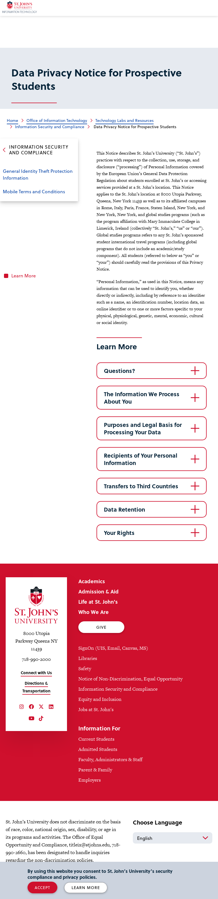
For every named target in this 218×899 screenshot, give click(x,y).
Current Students (96, 739)
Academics (91, 581)
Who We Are (93, 612)
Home (12, 120)
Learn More (23, 275)
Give (101, 627)
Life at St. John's (98, 601)
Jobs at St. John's (96, 709)
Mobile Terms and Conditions (34, 191)
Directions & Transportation (36, 687)
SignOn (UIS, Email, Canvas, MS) (113, 648)
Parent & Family (95, 769)
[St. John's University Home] (36, 605)
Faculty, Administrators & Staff (110, 759)
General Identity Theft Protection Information (38, 174)
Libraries (87, 658)
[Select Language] (172, 838)
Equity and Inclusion (99, 699)
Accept (42, 887)
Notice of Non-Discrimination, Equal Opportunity (130, 678)
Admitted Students (97, 749)
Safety (84, 668)
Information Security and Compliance (49, 127)
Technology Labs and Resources (124, 120)
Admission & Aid (98, 591)
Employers (89, 779)
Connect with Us (36, 673)
